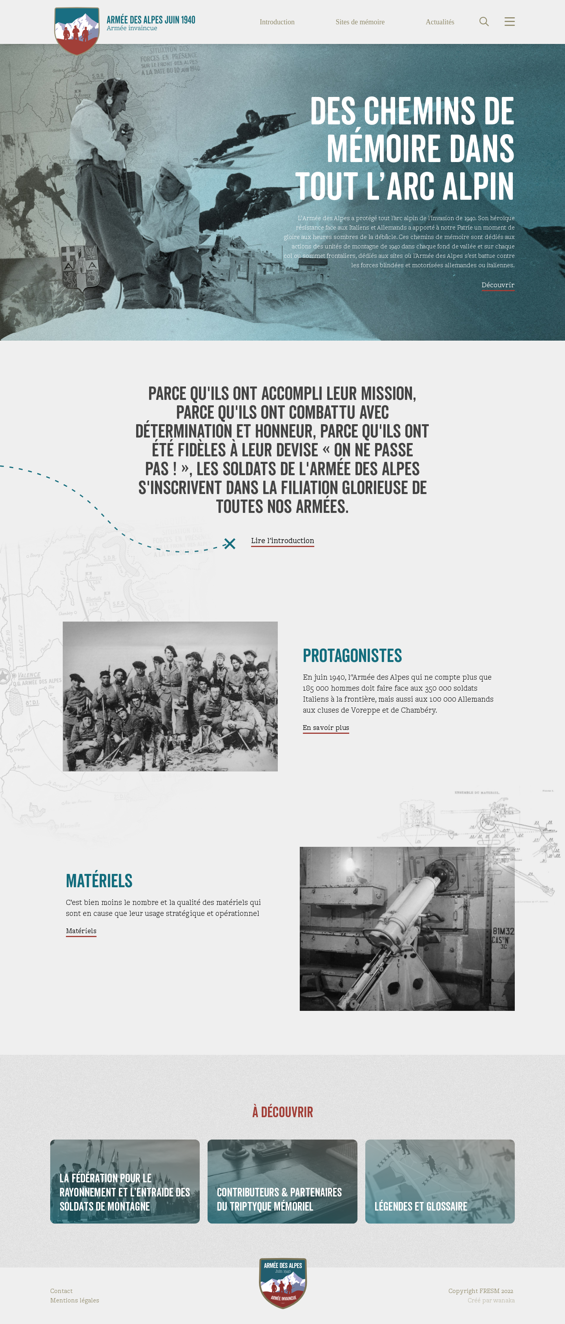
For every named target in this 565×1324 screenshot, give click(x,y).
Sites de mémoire (360, 22)
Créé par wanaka (491, 1300)
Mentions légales (74, 1300)
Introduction (277, 22)
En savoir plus (326, 727)
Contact (61, 1291)
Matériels (81, 931)
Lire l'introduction (282, 540)
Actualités (440, 22)
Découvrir (498, 285)
